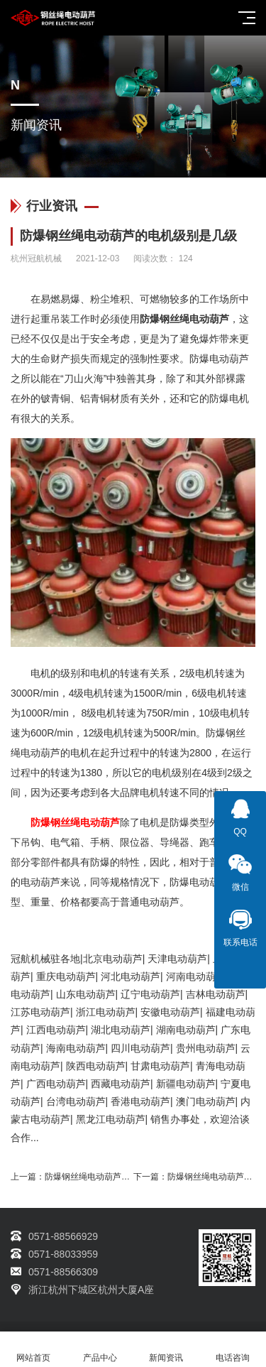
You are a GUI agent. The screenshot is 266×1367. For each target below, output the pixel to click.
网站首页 (33, 1349)
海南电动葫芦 (76, 1048)
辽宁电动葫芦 (150, 994)
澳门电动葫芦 (205, 1101)
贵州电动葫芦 (205, 1048)
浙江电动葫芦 (105, 1012)
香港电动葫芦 (140, 1101)
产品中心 (100, 1349)
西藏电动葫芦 (120, 1083)
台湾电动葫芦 (76, 1101)
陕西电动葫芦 (96, 1066)
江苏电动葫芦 (40, 1012)
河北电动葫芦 (130, 976)
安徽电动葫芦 (170, 1012)
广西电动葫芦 (56, 1083)
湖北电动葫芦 (120, 1029)
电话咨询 (232, 1349)
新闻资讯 (166, 1349)
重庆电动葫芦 (66, 976)
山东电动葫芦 (86, 994)
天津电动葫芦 (177, 958)
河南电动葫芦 (196, 976)
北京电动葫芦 (113, 958)
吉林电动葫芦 (215, 994)
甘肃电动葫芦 (160, 1066)
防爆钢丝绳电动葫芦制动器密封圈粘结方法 (125, 1177)
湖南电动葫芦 (186, 1029)
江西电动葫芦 (56, 1029)
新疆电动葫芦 (186, 1083)
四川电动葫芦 (140, 1048)
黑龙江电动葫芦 (110, 1119)
